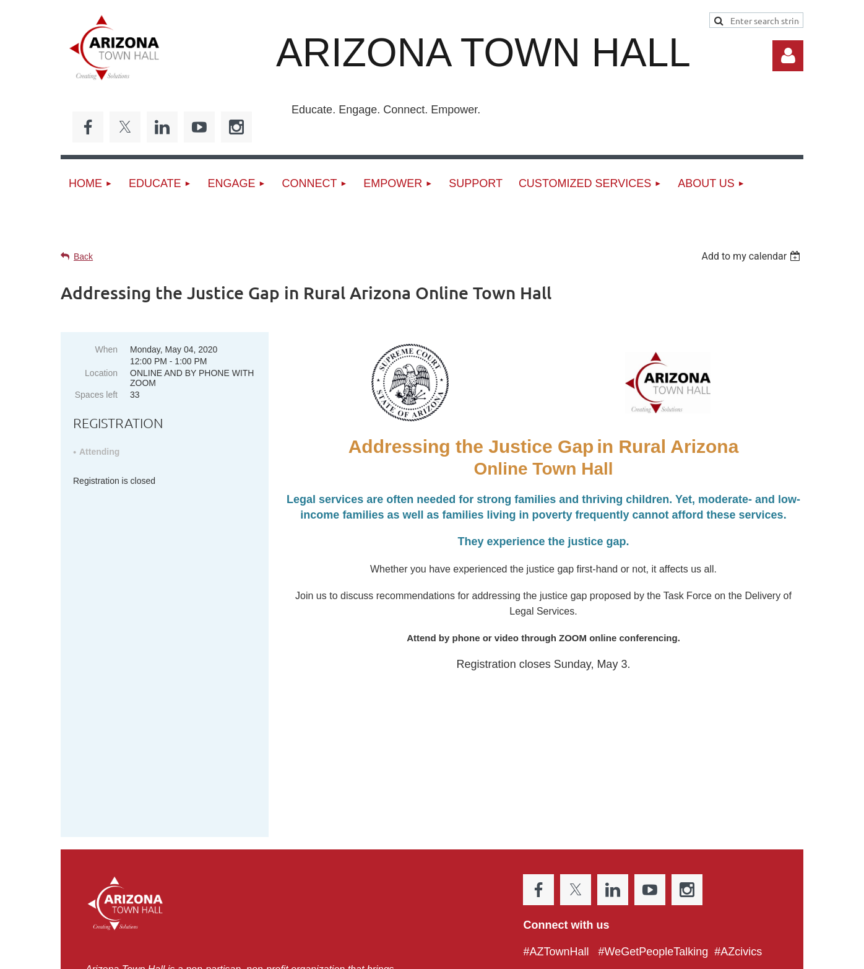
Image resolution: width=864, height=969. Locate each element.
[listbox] (752, 256)
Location (101, 373)
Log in (787, 55)
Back (83, 256)
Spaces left (96, 395)
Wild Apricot (662, 953)
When (106, 349)
